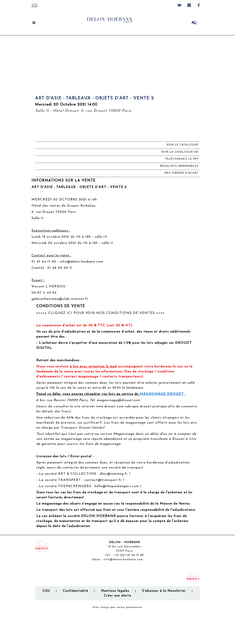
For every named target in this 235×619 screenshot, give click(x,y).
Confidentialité (75, 590)
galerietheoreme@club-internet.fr (60, 299)
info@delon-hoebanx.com (81, 262)
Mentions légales (115, 590)
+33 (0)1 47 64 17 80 (129, 555)
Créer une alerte (117, 595)
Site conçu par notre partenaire (117, 607)
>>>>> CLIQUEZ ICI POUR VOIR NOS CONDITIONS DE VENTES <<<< (100, 313)
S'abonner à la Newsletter (164, 590)
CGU (46, 590)
